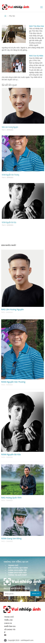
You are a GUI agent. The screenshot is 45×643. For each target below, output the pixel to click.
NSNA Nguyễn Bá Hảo (9, 222)
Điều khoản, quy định (18, 568)
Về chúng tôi (9, 629)
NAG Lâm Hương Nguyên (10, 127)
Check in (8, 623)
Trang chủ (13, 565)
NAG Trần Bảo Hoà (36, 26)
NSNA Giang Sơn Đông (11, 538)
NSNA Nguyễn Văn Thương (10, 174)
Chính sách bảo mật (17, 573)
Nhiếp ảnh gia (10, 626)
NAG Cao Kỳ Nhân (36, 56)
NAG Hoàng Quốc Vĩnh (11, 497)
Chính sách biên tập (17, 570)
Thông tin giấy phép (17, 575)
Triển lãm (8, 620)
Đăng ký (35, 593)
